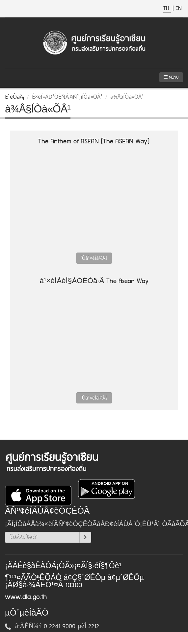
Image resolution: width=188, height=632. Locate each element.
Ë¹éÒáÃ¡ (14, 96)
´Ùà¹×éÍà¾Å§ (94, 258)
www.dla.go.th (26, 597)
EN (178, 8)
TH (167, 8)
